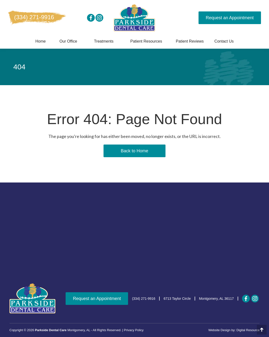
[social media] (91, 18)
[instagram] (99, 18)
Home (40, 41)
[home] (134, 17)
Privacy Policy (134, 330)
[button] (68, 41)
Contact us (224, 41)
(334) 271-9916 (34, 17)
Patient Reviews (190, 41)
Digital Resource (248, 330)
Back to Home (134, 150)
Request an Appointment (230, 17)
